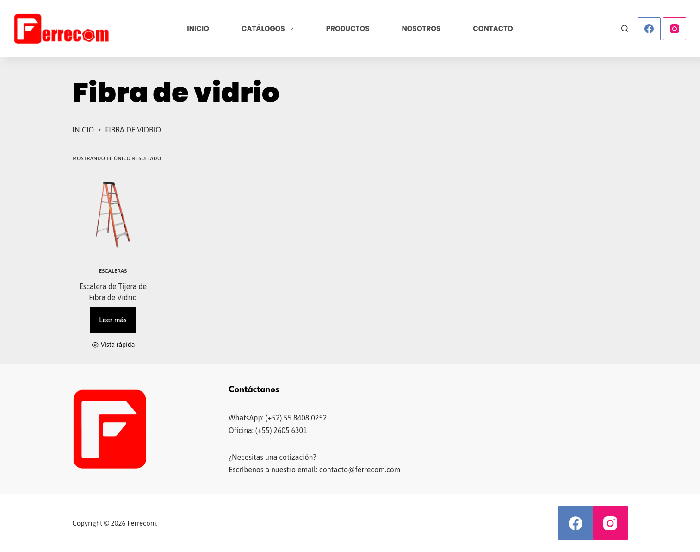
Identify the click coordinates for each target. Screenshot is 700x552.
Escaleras (113, 271)
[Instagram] (674, 28)
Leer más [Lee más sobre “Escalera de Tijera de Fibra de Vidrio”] (112, 320)
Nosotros (421, 28)
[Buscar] (624, 28)
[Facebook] (649, 28)
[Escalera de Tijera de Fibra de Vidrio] (113, 214)
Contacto (493, 28)
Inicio (198, 28)
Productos (348, 28)
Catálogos (269, 28)
